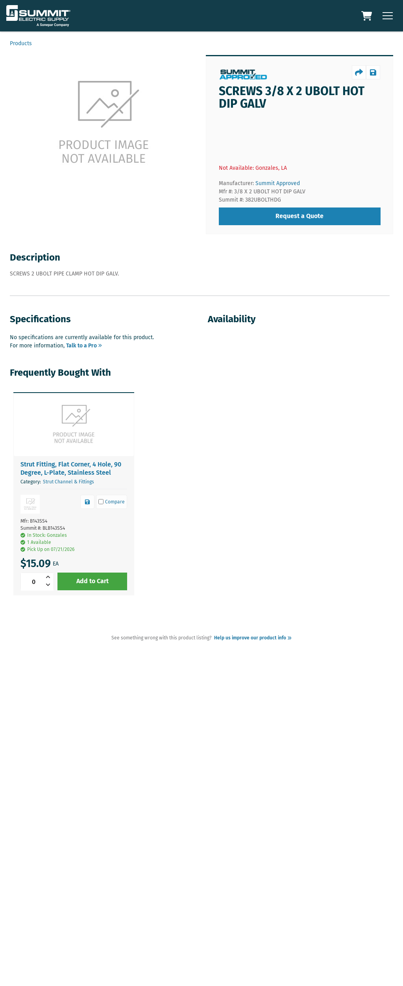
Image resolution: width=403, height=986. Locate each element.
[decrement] (50, 585)
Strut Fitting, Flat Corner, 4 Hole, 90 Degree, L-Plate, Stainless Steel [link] (70, 468)
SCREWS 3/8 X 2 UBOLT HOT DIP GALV (291, 97)
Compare (111, 502)
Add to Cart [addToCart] (92, 581)
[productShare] (359, 72)
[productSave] (373, 72)
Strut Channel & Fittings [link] (68, 482)
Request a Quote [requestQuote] (299, 216)
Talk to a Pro (84, 345)
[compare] (111, 502)
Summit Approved (277, 183)
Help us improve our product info (252, 638)
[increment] (50, 577)
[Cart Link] (367, 16)
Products (21, 43)
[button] (73, 425)
